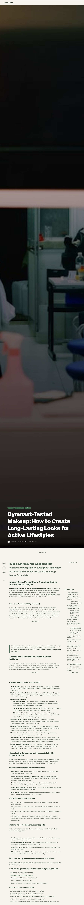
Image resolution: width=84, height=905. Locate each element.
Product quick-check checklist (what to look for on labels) (74, 678)
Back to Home (8, 2)
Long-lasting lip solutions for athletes (73, 664)
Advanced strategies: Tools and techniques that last (74, 673)
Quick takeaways (74, 694)
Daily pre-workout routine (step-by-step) (75, 630)
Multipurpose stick (16, 881)
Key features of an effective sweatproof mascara (75, 640)
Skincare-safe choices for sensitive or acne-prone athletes (73, 669)
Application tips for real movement (75, 644)
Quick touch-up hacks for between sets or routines (73, 651)
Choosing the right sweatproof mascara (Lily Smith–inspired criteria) (73, 634)
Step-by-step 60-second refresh (74, 660)
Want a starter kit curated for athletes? (74, 697)
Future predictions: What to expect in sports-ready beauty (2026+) (74, 687)
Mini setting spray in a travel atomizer (22, 878)
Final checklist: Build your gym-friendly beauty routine (74, 691)
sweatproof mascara (25, 738)
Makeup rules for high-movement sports (73, 648)
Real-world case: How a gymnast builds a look (73, 682)
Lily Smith (50, 598)
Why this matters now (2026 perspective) (73, 621)
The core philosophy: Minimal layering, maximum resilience (73, 625)
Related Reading (74, 700)
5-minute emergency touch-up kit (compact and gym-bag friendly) (75, 656)
